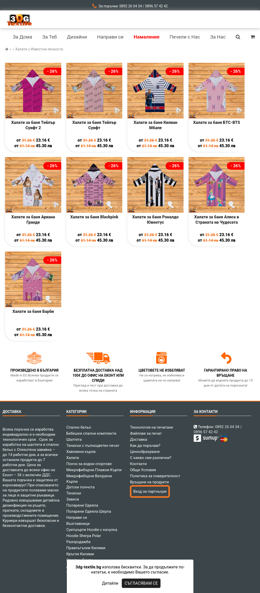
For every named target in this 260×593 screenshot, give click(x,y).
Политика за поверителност (155, 476)
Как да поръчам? (145, 445)
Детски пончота (80, 487)
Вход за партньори (149, 491)
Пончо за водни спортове (89, 464)
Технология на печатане (151, 427)
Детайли (110, 583)
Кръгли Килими (80, 554)
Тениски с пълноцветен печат (92, 445)
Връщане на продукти (149, 482)
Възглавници (78, 523)
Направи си (76, 517)
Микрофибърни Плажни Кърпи (94, 470)
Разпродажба (78, 542)
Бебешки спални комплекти (91, 433)
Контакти (138, 464)
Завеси (72, 499)
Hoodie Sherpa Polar (83, 535)
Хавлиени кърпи (81, 451)
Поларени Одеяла (82, 505)
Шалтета (74, 439)
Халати (72, 457)
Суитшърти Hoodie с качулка (91, 529)
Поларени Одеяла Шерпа (88, 511)
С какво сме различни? (150, 457)
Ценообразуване (145, 451)
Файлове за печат (146, 433)
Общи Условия (143, 470)
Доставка (138, 439)
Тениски (73, 493)
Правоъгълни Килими (85, 548)
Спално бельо (78, 427)
